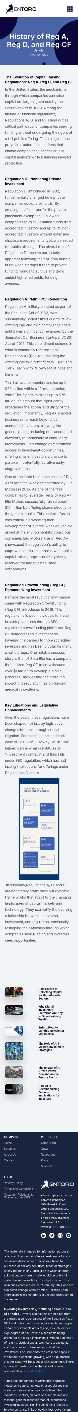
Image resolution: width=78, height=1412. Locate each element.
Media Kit (47, 1166)
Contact (9, 1160)
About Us (10, 1154)
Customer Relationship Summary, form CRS (19, 1196)
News (44, 1148)
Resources (48, 1154)
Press (44, 1160)
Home (8, 1143)
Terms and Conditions (18, 1188)
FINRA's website (35, 1371)
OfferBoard (48, 1143)
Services (10, 1148)
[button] (68, 8)
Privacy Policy (13, 1183)
